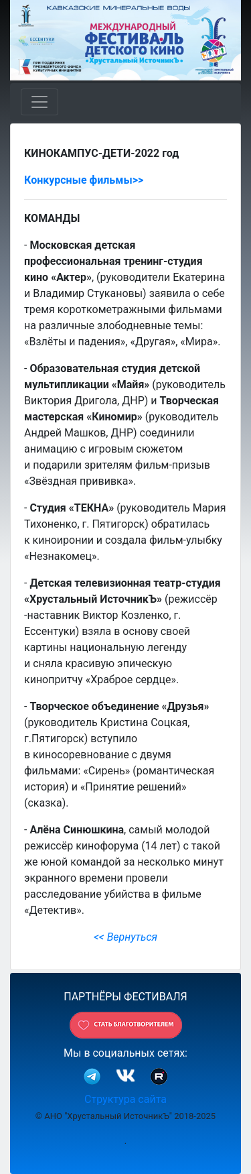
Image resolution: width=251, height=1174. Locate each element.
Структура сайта (125, 1099)
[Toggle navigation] (39, 102)
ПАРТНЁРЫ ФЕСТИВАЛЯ (125, 996)
